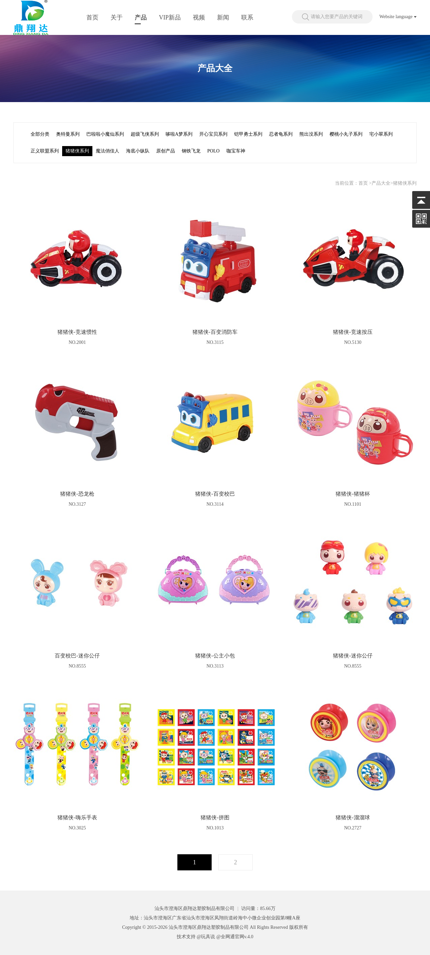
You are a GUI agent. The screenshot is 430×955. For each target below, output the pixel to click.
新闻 (223, 17)
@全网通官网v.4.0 (234, 936)
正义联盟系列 (45, 150)
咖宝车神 (235, 150)
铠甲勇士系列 (248, 134)
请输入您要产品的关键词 (336, 16)
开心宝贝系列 (213, 134)
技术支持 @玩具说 (196, 936)
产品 (141, 17)
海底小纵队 (137, 150)
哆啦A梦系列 (179, 134)
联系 (247, 17)
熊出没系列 (311, 134)
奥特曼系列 (68, 134)
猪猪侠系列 (77, 150)
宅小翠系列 (381, 134)
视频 (199, 17)
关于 (117, 17)
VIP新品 (170, 17)
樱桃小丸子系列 (346, 134)
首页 (92, 17)
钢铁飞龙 (191, 150)
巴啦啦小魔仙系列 (105, 134)
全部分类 (40, 134)
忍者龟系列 (281, 134)
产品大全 (381, 183)
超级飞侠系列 (145, 134)
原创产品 (165, 150)
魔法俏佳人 (107, 150)
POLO (213, 150)
